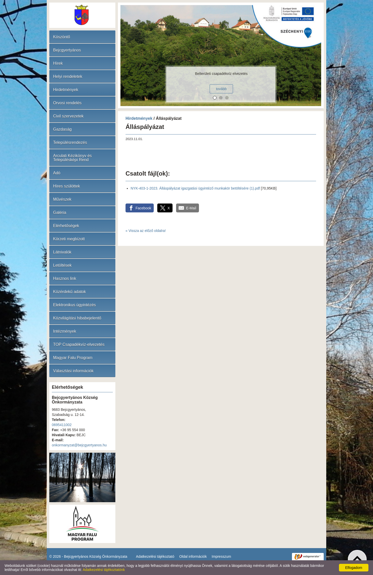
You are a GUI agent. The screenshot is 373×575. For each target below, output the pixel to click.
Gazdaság (62, 129)
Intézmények (64, 331)
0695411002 (62, 425)
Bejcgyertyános (67, 50)
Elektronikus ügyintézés (74, 305)
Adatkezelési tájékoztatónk (104, 570)
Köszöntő (61, 37)
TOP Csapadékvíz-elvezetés (78, 344)
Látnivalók (62, 252)
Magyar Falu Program (72, 358)
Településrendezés (70, 142)
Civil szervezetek (68, 116)
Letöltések (62, 265)
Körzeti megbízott (69, 239)
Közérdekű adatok (69, 292)
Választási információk (73, 371)
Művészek (62, 199)
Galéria (59, 212)
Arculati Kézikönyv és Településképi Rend (72, 158)
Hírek (58, 63)
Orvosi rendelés (67, 103)
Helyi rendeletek (67, 76)
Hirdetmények (65, 90)
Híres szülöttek (66, 186)
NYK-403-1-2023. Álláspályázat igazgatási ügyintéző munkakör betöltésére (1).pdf (195, 188)
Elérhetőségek (66, 226)
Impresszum (221, 556)
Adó (56, 173)
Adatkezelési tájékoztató (155, 556)
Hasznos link (64, 278)
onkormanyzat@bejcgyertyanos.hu (79, 445)
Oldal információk (193, 556)
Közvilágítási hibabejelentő (77, 318)
